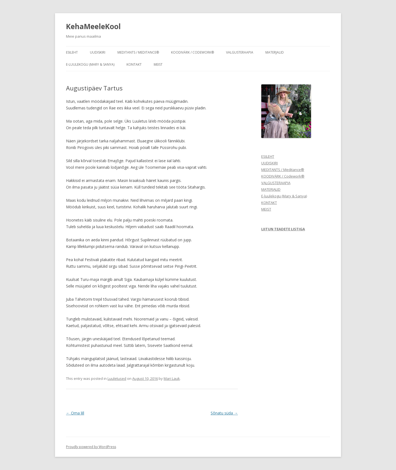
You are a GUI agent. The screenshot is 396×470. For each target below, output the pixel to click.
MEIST (158, 64)
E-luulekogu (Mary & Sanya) (90, 64)
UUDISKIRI (97, 52)
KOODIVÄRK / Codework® (192, 52)
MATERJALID (274, 52)
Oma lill (75, 413)
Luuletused (117, 378)
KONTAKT (134, 64)
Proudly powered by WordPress (91, 446)
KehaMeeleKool (93, 26)
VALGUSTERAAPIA (239, 52)
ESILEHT (72, 52)
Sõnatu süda (224, 413)
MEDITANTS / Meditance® (138, 52)
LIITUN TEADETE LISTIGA (283, 228)
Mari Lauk (172, 378)
